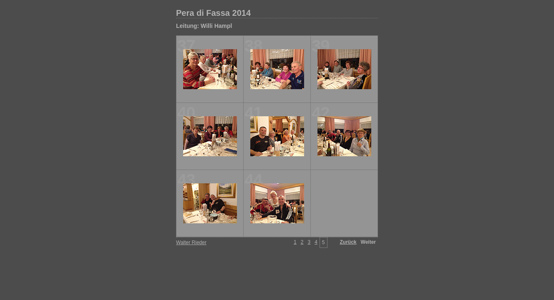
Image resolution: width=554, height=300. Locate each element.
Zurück (348, 242)
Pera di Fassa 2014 (213, 13)
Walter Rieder (191, 242)
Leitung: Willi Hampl (204, 25)
